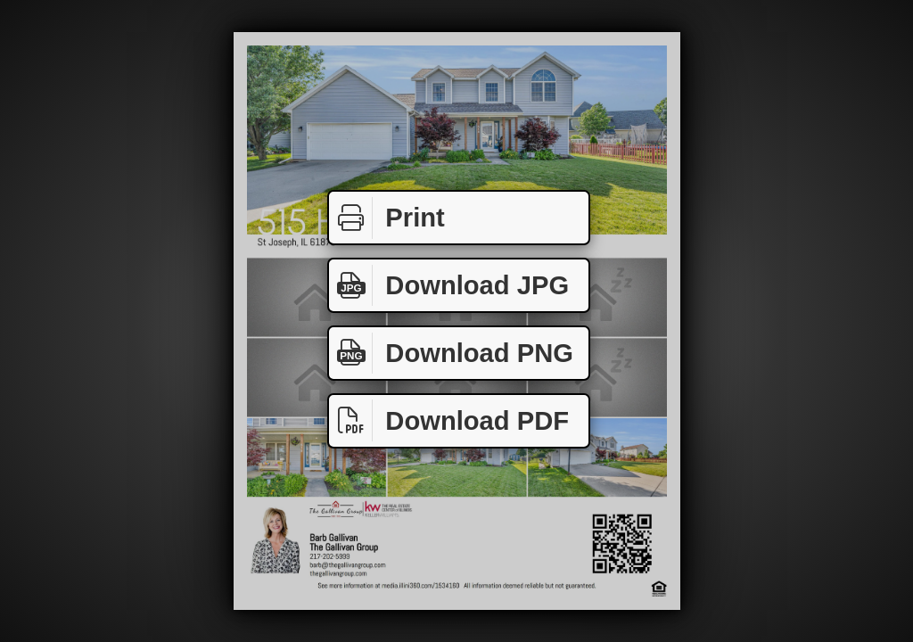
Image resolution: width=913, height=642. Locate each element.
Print (387, 218)
